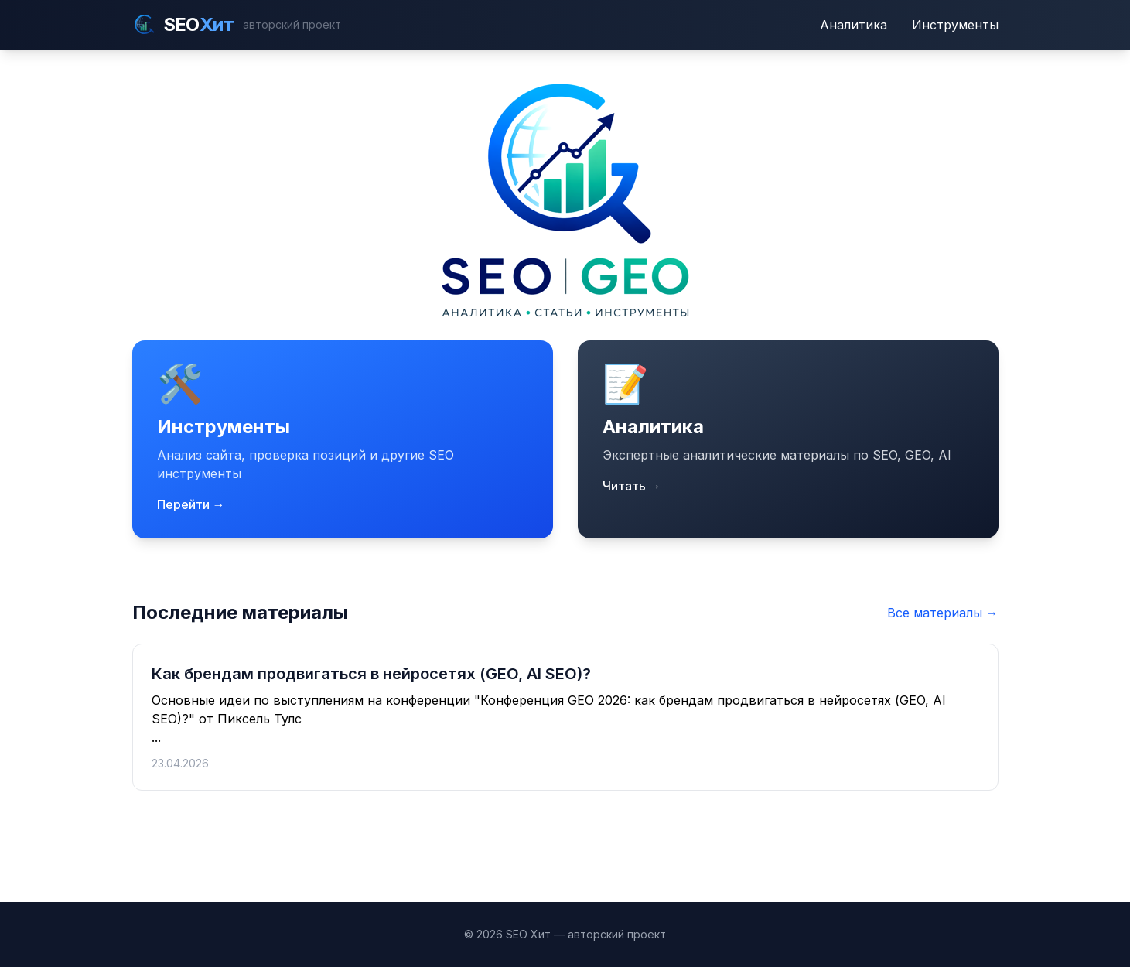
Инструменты (955, 24)
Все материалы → (943, 612)
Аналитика (853, 24)
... (565, 717)
